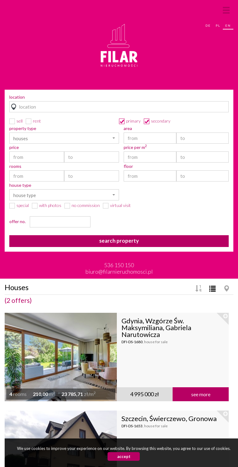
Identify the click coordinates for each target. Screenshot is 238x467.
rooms (15, 166)
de (208, 25)
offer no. (17, 221)
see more (200, 394)
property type (22, 128)
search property (119, 240)
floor (128, 166)
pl (218, 25)
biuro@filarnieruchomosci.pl (119, 271)
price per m (135, 147)
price (14, 147)
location (17, 97)
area (128, 128)
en (228, 25)
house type (20, 185)
